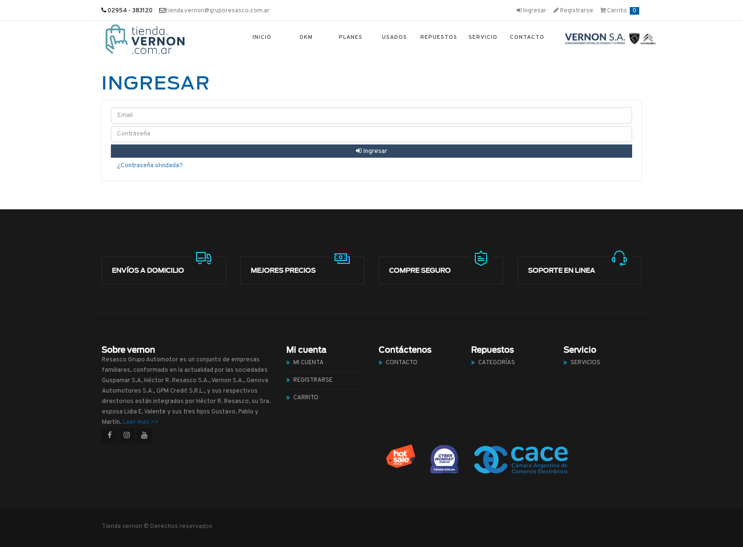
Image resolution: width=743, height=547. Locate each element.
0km (306, 37)
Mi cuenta (308, 363)
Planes (350, 37)
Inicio (262, 37)
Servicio (483, 37)
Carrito (619, 11)
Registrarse (573, 11)
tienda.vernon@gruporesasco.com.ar (217, 11)
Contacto (527, 37)
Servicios (585, 363)
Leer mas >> (140, 422)
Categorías (496, 363)
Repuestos (438, 37)
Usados (394, 37)
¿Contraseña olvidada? (150, 165)
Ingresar (531, 11)
